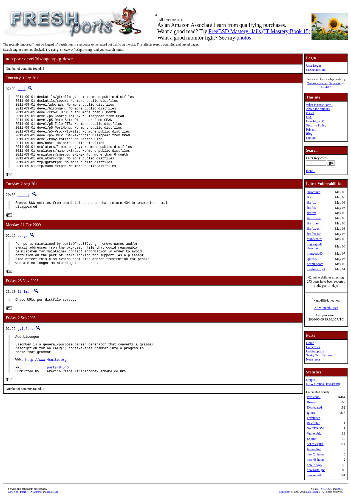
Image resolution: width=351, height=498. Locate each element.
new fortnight (316, 470)
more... (310, 171)
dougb (22, 253)
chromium (313, 192)
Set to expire (315, 444)
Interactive (314, 449)
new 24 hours (316, 454)
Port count (314, 397)
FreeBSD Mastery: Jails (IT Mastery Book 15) (259, 31)
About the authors (318, 109)
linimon (24, 314)
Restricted (313, 423)
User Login (313, 65)
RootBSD (326, 87)
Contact (311, 138)
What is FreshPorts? (319, 105)
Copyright (284, 491)
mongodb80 (314, 253)
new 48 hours (316, 460)
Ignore (311, 413)
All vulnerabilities (326, 308)
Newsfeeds (313, 359)
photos (243, 38)
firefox (311, 197)
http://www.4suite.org (46, 389)
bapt (22, 88)
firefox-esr (314, 218)
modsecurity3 (316, 269)
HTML (321, 488)
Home (310, 343)
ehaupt (23, 210)
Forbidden (313, 418)
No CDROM (315, 428)
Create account (316, 70)
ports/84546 (58, 398)
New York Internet (317, 83)
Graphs (311, 380)
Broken (311, 402)
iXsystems (334, 83)
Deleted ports (315, 351)
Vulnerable (314, 433)
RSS (339, 488)
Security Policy (316, 125)
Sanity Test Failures (319, 355)
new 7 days (314, 465)
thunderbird (314, 239)
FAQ (309, 117)
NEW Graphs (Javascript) (323, 384)
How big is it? (315, 121)
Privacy (311, 129)
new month (314, 475)
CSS (328, 488)
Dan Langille (313, 491)
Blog (309, 134)
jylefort (25, 352)
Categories (313, 347)
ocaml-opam (315, 264)
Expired (312, 439)
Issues (310, 113)
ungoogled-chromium (314, 246)
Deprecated (314, 407)
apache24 (313, 259)
